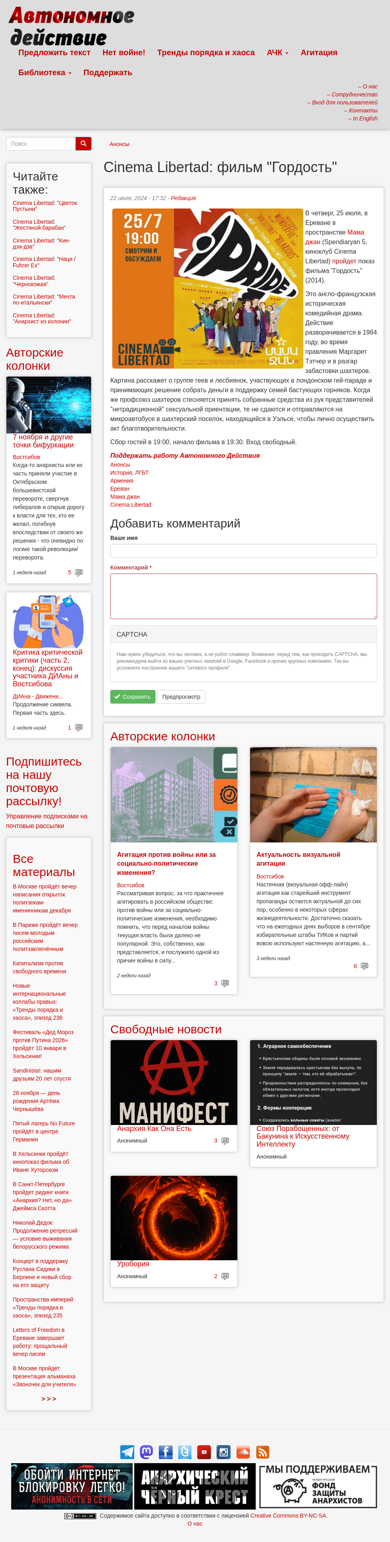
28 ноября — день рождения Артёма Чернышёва (36, 1101)
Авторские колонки (162, 736)
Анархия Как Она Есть (154, 1129)
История (121, 472)
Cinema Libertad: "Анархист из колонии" (42, 318)
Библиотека (45, 72)
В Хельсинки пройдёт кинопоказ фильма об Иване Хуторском (41, 1162)
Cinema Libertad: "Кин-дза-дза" (41, 243)
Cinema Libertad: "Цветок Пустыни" (45, 206)
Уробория (133, 1264)
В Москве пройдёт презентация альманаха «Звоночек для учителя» (44, 1376)
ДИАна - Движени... (38, 696)
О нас (194, 1523)
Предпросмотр (181, 697)
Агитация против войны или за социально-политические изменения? (166, 863)
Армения (121, 480)
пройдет (344, 261)
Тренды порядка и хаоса (206, 52)
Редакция (183, 198)
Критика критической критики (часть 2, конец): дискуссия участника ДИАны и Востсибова (48, 668)
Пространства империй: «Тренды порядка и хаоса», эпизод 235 (44, 1307)
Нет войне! (124, 52)
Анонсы (119, 144)
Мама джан (125, 496)
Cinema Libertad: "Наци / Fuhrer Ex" (44, 262)
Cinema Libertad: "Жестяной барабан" (39, 225)
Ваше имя (123, 538)
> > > (49, 1399)
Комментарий (131, 567)
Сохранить (132, 697)
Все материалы (44, 865)
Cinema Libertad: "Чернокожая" (34, 281)
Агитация (318, 52)
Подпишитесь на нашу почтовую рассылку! (44, 781)
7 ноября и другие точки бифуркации (43, 441)
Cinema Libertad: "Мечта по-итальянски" (44, 299)
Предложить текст (54, 52)
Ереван (119, 488)
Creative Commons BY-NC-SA (288, 1515)
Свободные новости (166, 1029)
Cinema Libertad (130, 504)
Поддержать (108, 72)
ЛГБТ (142, 472)
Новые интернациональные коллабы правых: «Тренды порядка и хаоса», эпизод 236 (39, 1002)
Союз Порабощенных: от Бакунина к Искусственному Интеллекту (303, 1137)
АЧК (278, 52)
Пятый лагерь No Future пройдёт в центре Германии (44, 1131)
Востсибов (130, 885)
